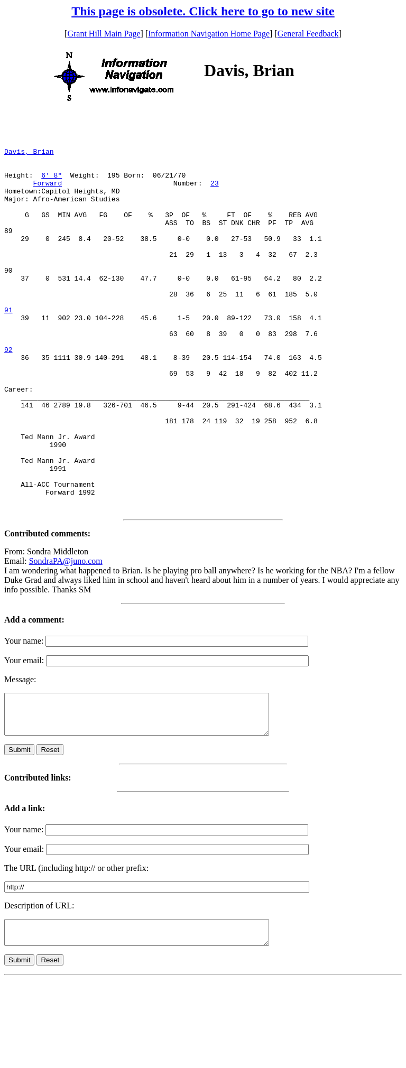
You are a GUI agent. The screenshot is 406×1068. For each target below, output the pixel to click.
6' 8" (51, 184)
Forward (47, 194)
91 (8, 346)
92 (8, 393)
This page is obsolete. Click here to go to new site (203, 11)
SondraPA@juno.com (66, 637)
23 (214, 194)
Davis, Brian (29, 156)
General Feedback (308, 33)
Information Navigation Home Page (209, 33)
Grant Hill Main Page (103, 33)
